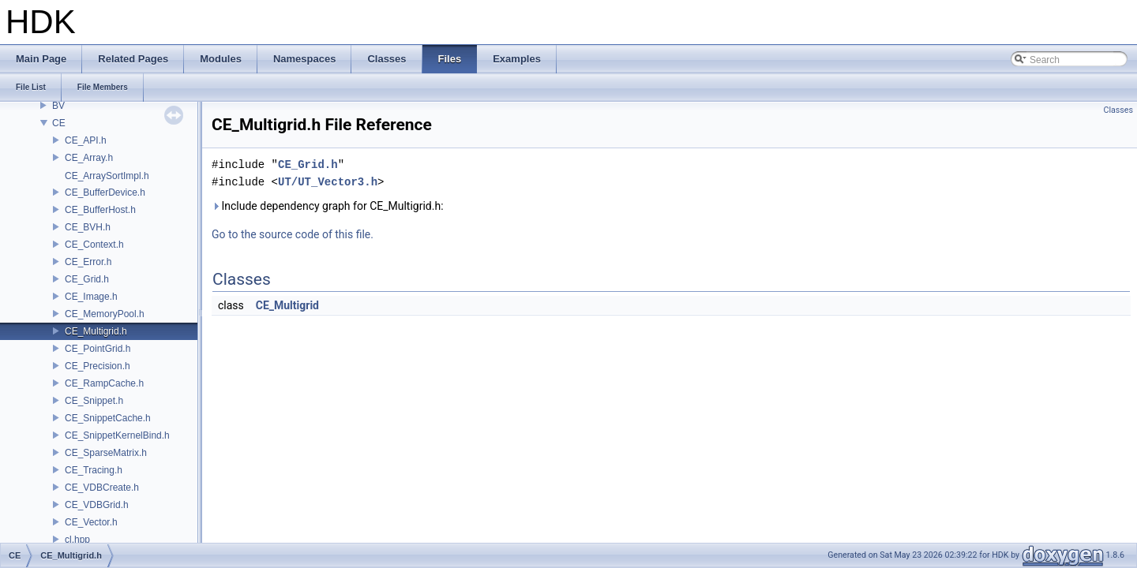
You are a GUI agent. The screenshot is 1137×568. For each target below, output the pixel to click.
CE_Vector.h (91, 522)
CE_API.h (86, 140)
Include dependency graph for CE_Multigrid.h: (328, 206)
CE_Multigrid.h (96, 331)
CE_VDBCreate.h (102, 487)
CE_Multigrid (287, 305)
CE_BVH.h (88, 227)
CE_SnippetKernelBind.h (117, 435)
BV (58, 105)
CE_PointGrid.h (97, 348)
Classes (1118, 110)
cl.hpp (77, 539)
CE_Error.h (88, 261)
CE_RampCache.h (104, 383)
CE (59, 123)
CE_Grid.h (87, 279)
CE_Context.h (94, 244)
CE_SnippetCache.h (108, 418)
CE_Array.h (89, 157)
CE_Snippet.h (94, 400)
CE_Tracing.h (93, 470)
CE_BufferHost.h (100, 209)
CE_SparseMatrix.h (106, 452)
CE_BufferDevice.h (105, 192)
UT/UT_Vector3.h (327, 181)
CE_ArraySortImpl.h (107, 175)
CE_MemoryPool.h (104, 314)
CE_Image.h (91, 296)
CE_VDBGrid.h (97, 504)
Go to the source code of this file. (292, 234)
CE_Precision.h (97, 366)
